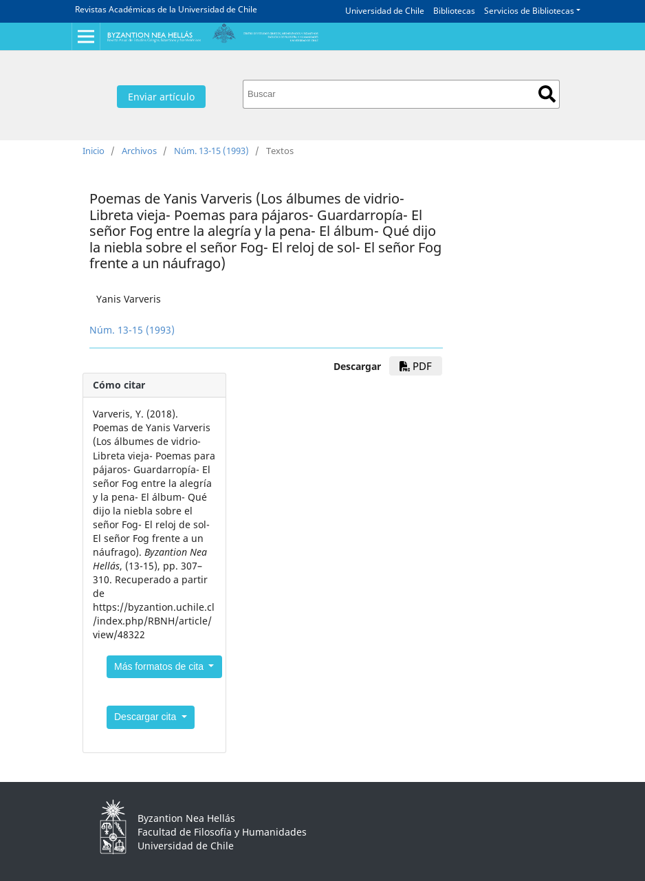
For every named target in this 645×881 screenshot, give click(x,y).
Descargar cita (146, 716)
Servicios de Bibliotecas (529, 11)
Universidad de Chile (384, 11)
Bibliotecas (454, 11)
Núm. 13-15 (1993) (211, 150)
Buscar (547, 93)
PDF (416, 366)
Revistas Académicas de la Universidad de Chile (166, 9)
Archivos (139, 150)
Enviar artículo (161, 96)
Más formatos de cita (160, 666)
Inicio (94, 150)
